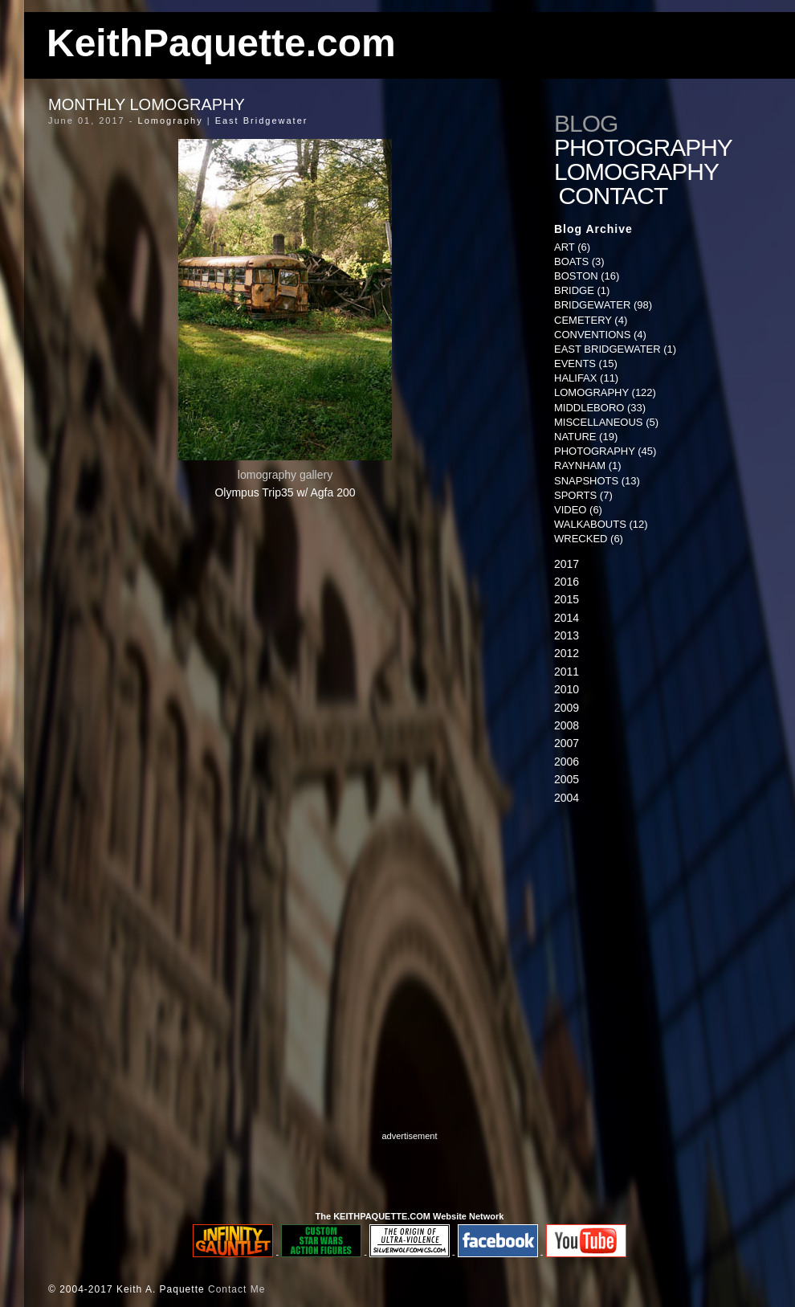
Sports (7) (583, 495)
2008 (566, 725)
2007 (566, 743)
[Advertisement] (654, 943)
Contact (616, 196)
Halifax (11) (586, 378)
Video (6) (578, 510)
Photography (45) (605, 451)
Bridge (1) (582, 290)
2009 (566, 707)
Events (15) (586, 363)
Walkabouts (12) (601, 524)
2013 (566, 635)
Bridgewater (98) (603, 305)
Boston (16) (586, 276)
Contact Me (236, 1289)
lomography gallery (285, 474)
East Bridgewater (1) (615, 349)
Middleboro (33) (600, 408)
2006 (566, 761)
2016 (566, 581)
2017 (566, 564)
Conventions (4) (600, 335)
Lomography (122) (605, 392)
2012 (566, 653)
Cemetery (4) (590, 320)
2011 (566, 671)
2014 (566, 617)
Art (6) (572, 247)
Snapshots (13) (597, 481)
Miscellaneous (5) (606, 422)
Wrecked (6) (588, 539)
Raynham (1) (588, 465)
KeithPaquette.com (221, 43)
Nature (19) (586, 437)
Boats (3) (579, 261)
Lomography (170, 120)
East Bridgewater (261, 120)
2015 (566, 599)
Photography (643, 148)
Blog (586, 124)
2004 (566, 797)
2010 (566, 689)
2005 (566, 779)
